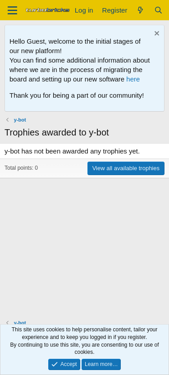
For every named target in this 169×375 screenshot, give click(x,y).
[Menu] (12, 10)
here (133, 79)
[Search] (158, 10)
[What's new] (140, 10)
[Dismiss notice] (156, 34)
